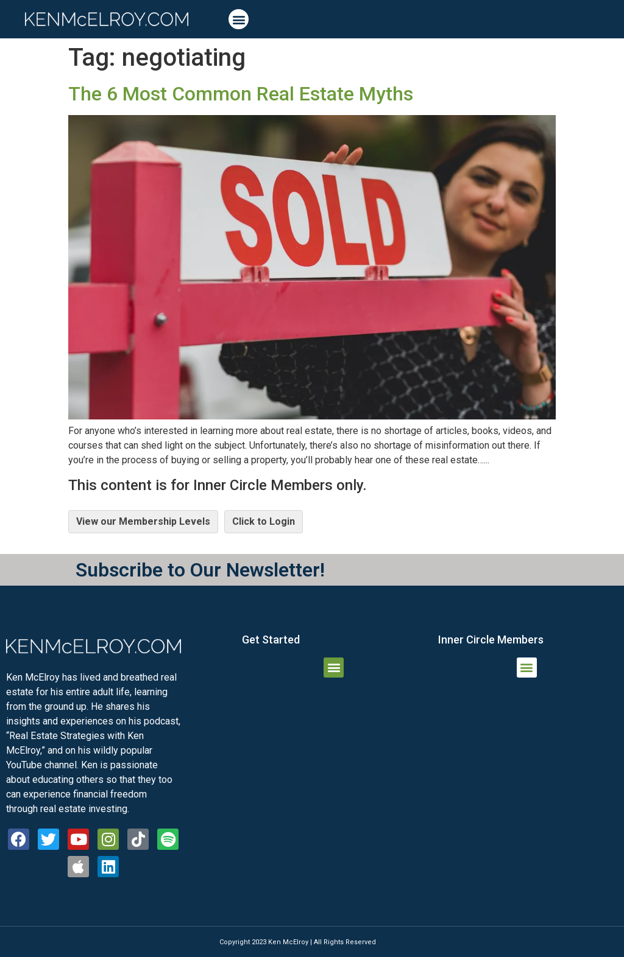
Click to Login (263, 521)
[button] (238, 19)
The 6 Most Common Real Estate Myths (240, 93)
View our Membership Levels (143, 521)
